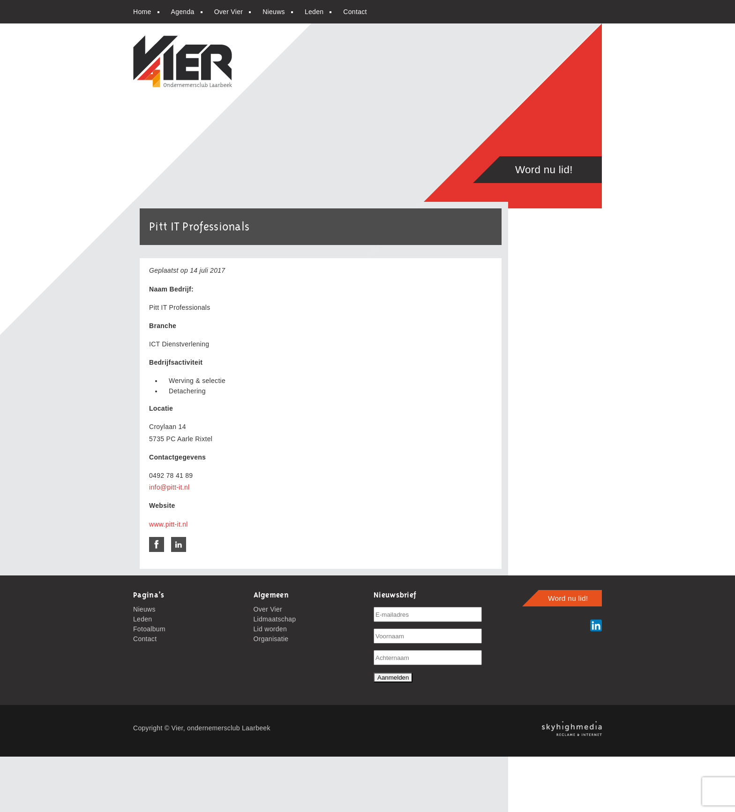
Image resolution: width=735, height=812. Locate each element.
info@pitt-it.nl (169, 487)
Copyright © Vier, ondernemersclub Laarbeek (201, 728)
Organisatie (271, 639)
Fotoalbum (149, 629)
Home (142, 11)
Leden (314, 11)
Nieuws (273, 11)
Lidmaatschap (275, 619)
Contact (355, 11)
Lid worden (270, 629)
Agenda (183, 11)
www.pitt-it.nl (168, 524)
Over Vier (228, 11)
